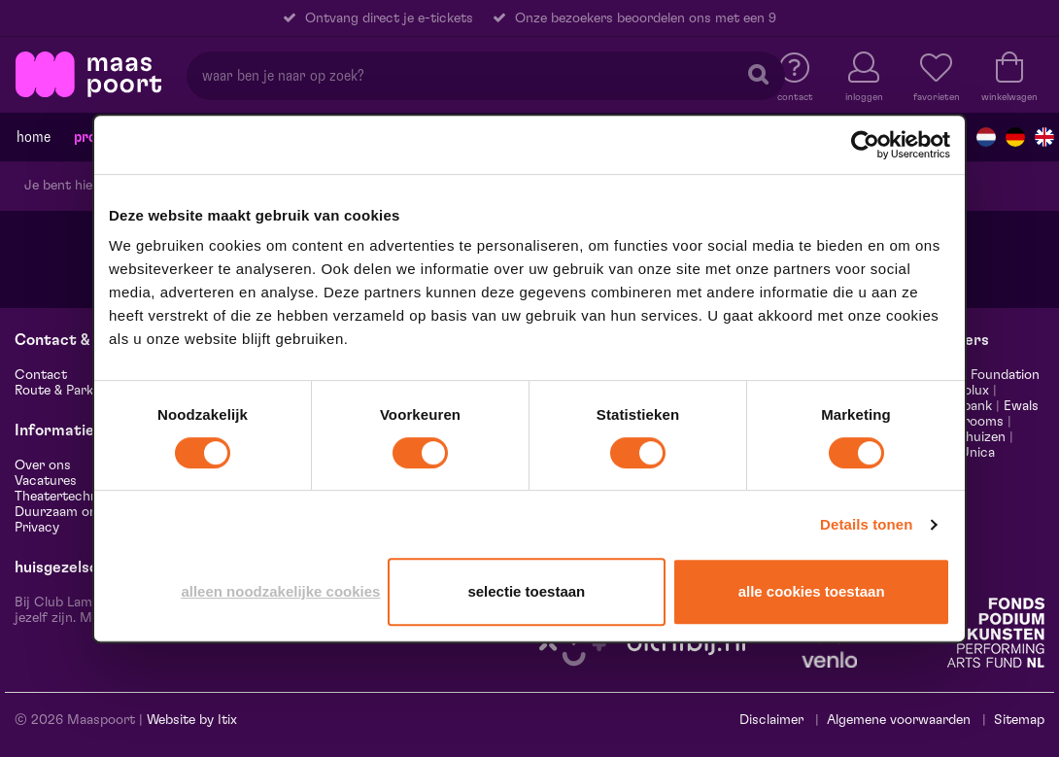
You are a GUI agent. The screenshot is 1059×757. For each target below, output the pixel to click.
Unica (977, 453)
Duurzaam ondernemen (86, 512)
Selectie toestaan (526, 591)
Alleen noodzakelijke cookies (280, 591)
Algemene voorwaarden (899, 720)
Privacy (37, 527)
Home (34, 137)
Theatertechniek (65, 496)
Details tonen (866, 524)
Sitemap (1019, 720)
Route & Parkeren (67, 390)
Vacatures (46, 481)
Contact (41, 375)
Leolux (969, 390)
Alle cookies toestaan (811, 591)
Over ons (43, 465)
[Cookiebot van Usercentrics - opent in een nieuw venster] (865, 144)
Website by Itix (192, 720)
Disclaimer (771, 720)
